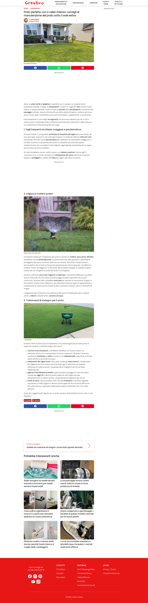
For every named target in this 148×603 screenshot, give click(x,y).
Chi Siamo (60, 569)
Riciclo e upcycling (118, 3)
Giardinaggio (78, 3)
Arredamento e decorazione (61, 3)
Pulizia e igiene (106, 3)
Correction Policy (84, 573)
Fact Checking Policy (86, 569)
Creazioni (93, 3)
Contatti (59, 573)
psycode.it (60, 577)
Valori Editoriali (83, 577)
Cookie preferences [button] (111, 573)
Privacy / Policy (109, 569)
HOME (26, 8)
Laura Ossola (35, 19)
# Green (36, 400)
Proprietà (81, 581)
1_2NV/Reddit (28, 339)
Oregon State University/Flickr (32, 253)
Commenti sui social (86, 585)
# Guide (27, 400)
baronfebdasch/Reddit (30, 63)
